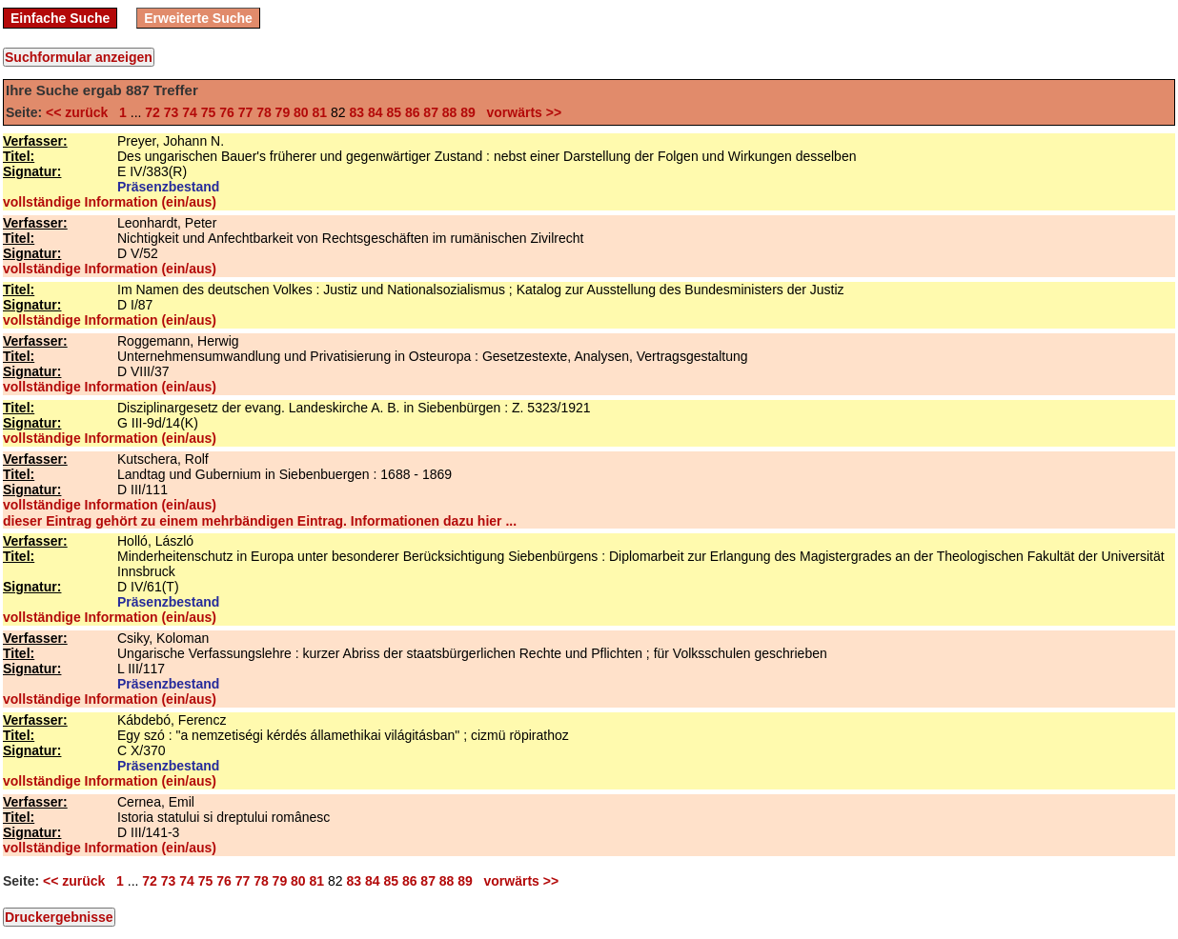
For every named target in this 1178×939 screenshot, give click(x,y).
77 (246, 112)
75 (208, 112)
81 (320, 112)
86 (412, 112)
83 (356, 112)
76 (226, 112)
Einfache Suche (60, 18)
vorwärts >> (520, 112)
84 (375, 112)
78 (264, 112)
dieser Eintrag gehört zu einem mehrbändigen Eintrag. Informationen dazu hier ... (260, 521)
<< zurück (80, 112)
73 (171, 112)
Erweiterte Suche (198, 18)
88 (449, 112)
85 (393, 112)
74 (189, 112)
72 (152, 112)
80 (301, 112)
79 (283, 112)
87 (430, 112)
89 (468, 112)
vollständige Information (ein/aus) (109, 202)
